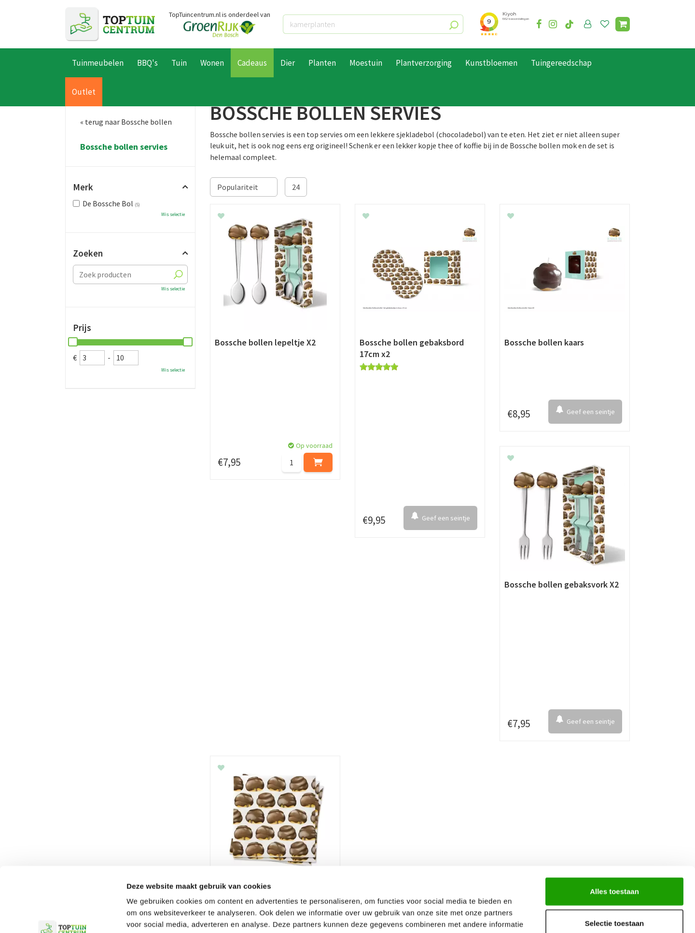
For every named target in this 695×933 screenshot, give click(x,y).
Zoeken (88, 253)
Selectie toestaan (614, 862)
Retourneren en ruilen (101, 794)
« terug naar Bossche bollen (126, 122)
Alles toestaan (614, 830)
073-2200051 (532, 771)
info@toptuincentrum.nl (553, 800)
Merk (83, 187)
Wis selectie (173, 214)
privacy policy (397, 685)
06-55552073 (532, 785)
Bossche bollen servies (123, 147)
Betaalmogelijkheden (101, 771)
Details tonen (521, 914)
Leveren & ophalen (95, 783)
